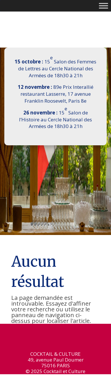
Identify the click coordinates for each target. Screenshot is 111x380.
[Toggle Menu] (103, 5)
